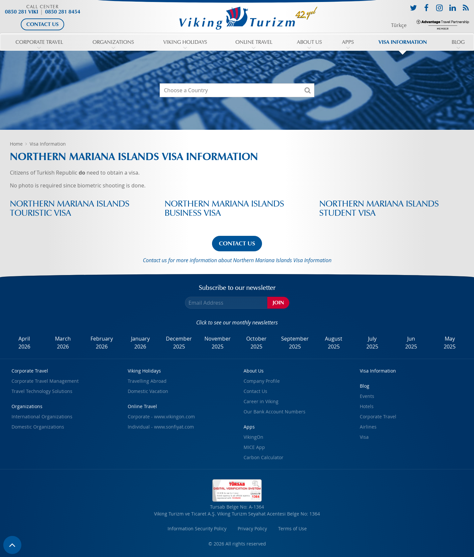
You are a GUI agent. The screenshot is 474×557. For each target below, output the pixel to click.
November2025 (217, 342)
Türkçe (399, 25)
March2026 (63, 342)
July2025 (372, 342)
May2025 (450, 342)
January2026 (140, 342)
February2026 (102, 342)
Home (16, 144)
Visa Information (48, 144)
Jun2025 (411, 342)
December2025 (179, 342)
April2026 (24, 342)
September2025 (295, 342)
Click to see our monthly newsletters (237, 322)
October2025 (256, 342)
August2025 (333, 342)
